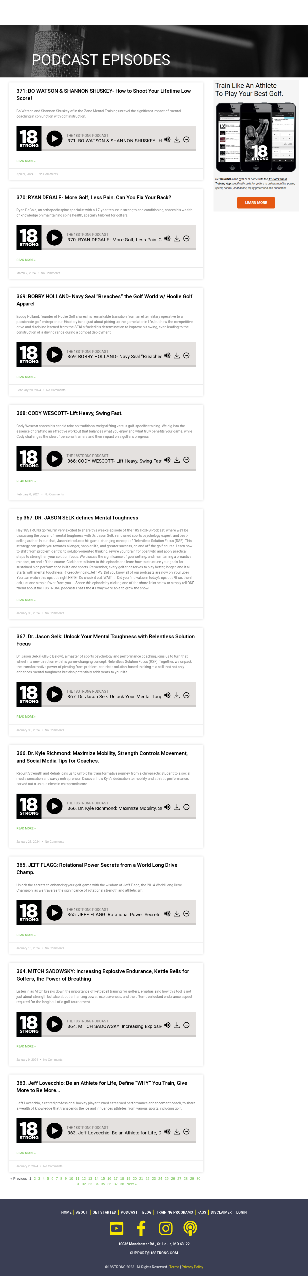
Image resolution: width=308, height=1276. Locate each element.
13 (90, 1179)
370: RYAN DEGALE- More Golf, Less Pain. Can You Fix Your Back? (93, 197)
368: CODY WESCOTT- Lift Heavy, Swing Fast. (69, 413)
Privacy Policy (192, 1267)
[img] (186, 139)
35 (103, 1184)
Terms (174, 1267)
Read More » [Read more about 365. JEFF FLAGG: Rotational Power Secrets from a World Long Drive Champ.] (26, 935)
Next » (131, 1184)
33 (90, 1184)
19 (128, 1179)
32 (84, 1184)
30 (198, 1179)
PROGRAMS (166, 12)
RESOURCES (223, 12)
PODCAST (255, 12)
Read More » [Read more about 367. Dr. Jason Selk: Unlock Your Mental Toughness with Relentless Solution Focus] (26, 716)
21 (141, 1179)
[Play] (55, 138)
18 (122, 1179)
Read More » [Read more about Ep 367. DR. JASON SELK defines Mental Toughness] (26, 600)
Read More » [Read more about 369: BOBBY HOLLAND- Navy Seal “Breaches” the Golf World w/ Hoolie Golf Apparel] (26, 377)
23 (154, 1179)
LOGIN (283, 12)
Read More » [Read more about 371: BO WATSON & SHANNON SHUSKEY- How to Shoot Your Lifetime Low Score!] (26, 161)
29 (192, 1179)
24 (160, 1179)
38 (122, 1184)
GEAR (195, 12)
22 (148, 1179)
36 (110, 1184)
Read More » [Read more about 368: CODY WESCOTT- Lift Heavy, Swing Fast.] (26, 481)
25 (167, 1179)
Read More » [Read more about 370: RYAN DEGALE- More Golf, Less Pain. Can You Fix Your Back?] (26, 260)
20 (135, 1179)
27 (180, 1179)
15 (103, 1179)
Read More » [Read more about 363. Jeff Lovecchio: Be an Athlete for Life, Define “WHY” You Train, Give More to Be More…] (26, 1153)
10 (71, 1179)
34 (97, 1184)
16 (109, 1179)
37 (116, 1184)
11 (78, 1179)
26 (173, 1179)
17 (116, 1179)
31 (78, 1184)
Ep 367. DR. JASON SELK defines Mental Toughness (77, 518)
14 (97, 1179)
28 (186, 1179)
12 (84, 1179)
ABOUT (132, 12)
